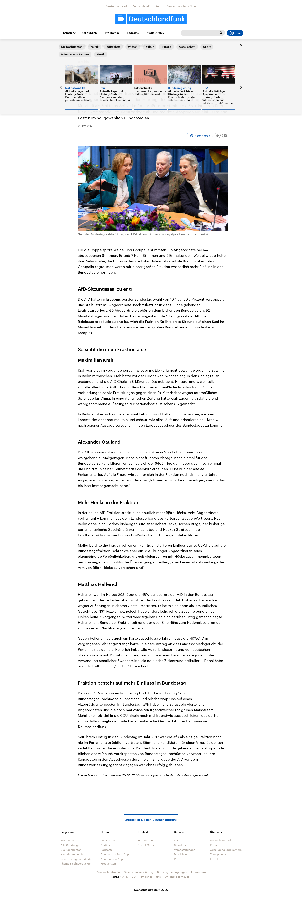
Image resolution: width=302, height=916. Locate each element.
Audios (105, 845)
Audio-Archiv (155, 32)
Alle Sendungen (70, 845)
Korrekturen (217, 859)
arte (158, 876)
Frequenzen (108, 863)
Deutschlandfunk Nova (181, 6)
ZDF (134, 876)
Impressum (198, 872)
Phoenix (146, 876)
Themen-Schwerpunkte (75, 863)
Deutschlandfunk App (115, 854)
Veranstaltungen (184, 849)
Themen (66, 32)
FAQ (177, 840)
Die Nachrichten (84, 45)
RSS (176, 859)
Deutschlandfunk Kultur (148, 6)
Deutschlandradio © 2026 (151, 889)
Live (235, 33)
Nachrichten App (112, 859)
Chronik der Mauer (177, 876)
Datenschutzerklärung (138, 872)
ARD (125, 876)
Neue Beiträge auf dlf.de (75, 859)
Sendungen (89, 32)
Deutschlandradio (117, 6)
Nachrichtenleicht (72, 854)
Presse (214, 845)
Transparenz (218, 854)
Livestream (108, 840)
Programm (112, 32)
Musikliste (180, 854)
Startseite (65, 45)
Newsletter (181, 845)
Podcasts (133, 32)
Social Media (146, 845)
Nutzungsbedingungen (172, 872)
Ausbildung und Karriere (226, 849)
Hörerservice (146, 840)
